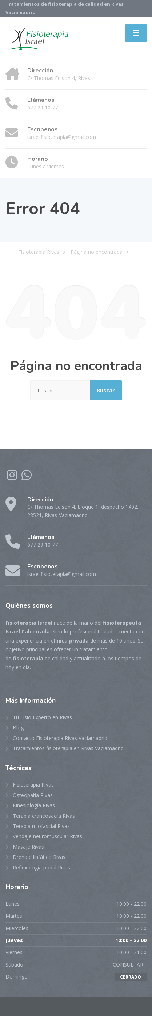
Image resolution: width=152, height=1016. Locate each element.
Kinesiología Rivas (34, 805)
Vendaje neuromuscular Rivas (47, 836)
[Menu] (136, 33)
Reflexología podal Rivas (41, 867)
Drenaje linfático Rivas (39, 856)
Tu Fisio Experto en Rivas (42, 717)
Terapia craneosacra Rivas (44, 815)
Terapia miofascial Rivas (41, 826)
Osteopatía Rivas (33, 795)
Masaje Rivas (28, 846)
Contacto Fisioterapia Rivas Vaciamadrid (60, 738)
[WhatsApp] (26, 477)
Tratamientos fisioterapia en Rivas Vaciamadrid (68, 748)
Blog (18, 727)
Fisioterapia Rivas (33, 784)
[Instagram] (13, 477)
